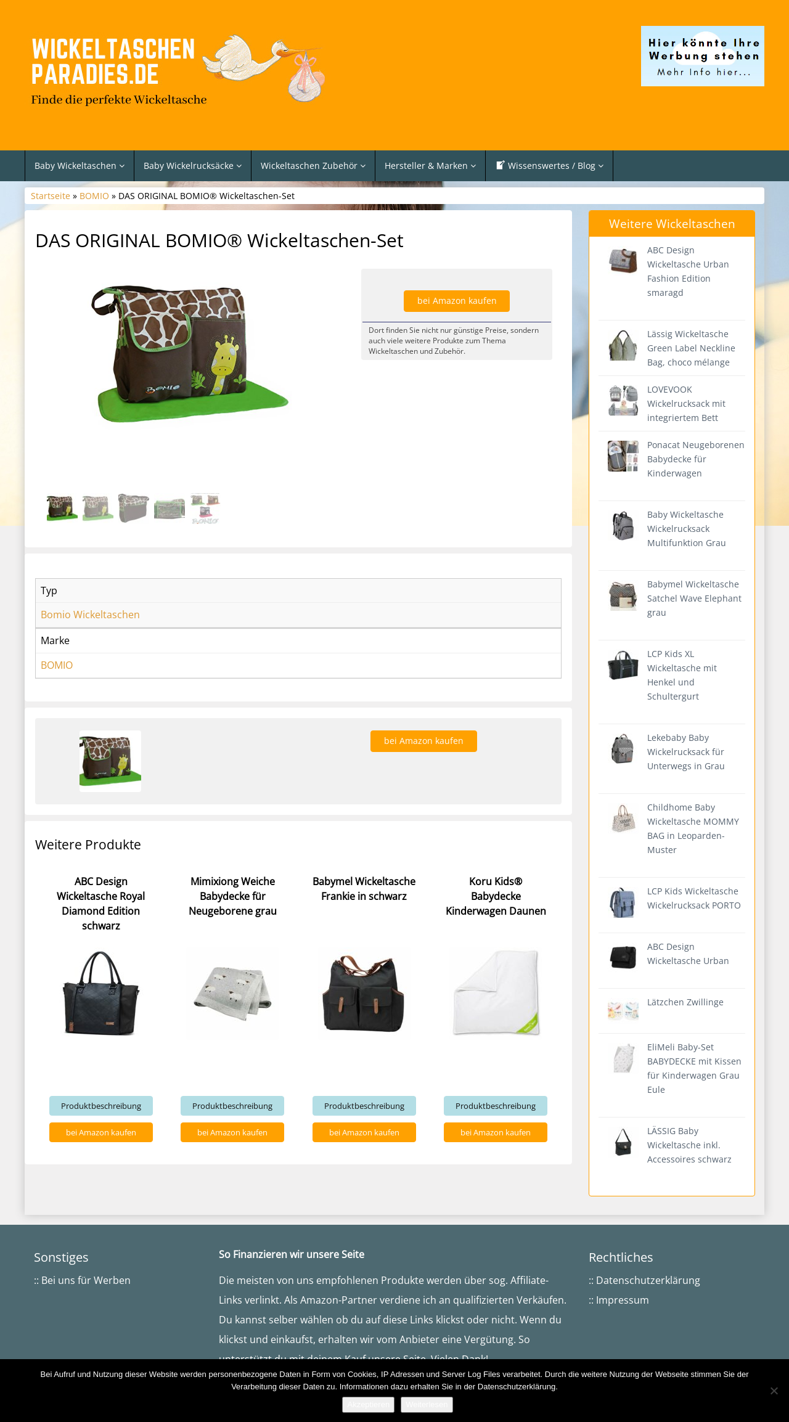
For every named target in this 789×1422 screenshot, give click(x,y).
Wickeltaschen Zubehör (313, 165)
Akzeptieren (368, 1404)
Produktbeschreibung (101, 1105)
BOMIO (94, 196)
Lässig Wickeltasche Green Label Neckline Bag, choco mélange (691, 348)
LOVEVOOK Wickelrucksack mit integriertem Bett (686, 403)
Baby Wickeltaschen (80, 165)
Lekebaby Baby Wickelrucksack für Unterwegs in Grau (686, 752)
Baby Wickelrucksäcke (193, 165)
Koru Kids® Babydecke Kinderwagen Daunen (496, 896)
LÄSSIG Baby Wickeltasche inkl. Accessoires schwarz (689, 1145)
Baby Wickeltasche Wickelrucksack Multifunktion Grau (686, 529)
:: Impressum (619, 1300)
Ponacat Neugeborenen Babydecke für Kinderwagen (696, 459)
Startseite (50, 196)
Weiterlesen (427, 1404)
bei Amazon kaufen (457, 300)
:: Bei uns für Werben (82, 1280)
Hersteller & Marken (430, 165)
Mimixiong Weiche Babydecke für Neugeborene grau (233, 896)
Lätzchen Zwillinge (685, 1002)
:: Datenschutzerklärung (644, 1280)
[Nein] (773, 1390)
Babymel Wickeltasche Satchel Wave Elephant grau (694, 598)
